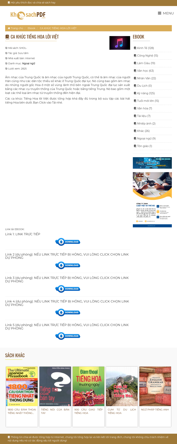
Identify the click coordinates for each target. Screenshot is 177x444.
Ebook (31, 28)
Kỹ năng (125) (144, 93)
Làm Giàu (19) (144, 63)
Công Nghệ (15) (146, 55)
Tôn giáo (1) (143, 146)
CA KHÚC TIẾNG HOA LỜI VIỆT (58, 28)
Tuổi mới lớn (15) (146, 100)
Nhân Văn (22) (145, 78)
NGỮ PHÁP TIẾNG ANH (155, 409)
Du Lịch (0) (143, 85)
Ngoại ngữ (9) (145, 138)
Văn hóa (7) (143, 108)
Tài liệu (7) (142, 116)
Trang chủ (15, 28)
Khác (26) (142, 131)
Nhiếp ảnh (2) (145, 123)
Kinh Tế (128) (144, 48)
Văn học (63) (144, 70)
